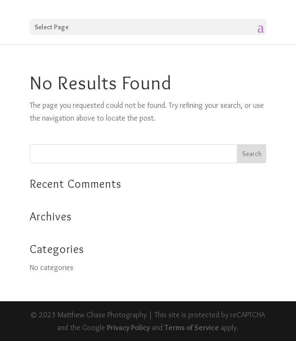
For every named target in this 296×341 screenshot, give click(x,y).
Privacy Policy (128, 327)
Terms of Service (192, 327)
